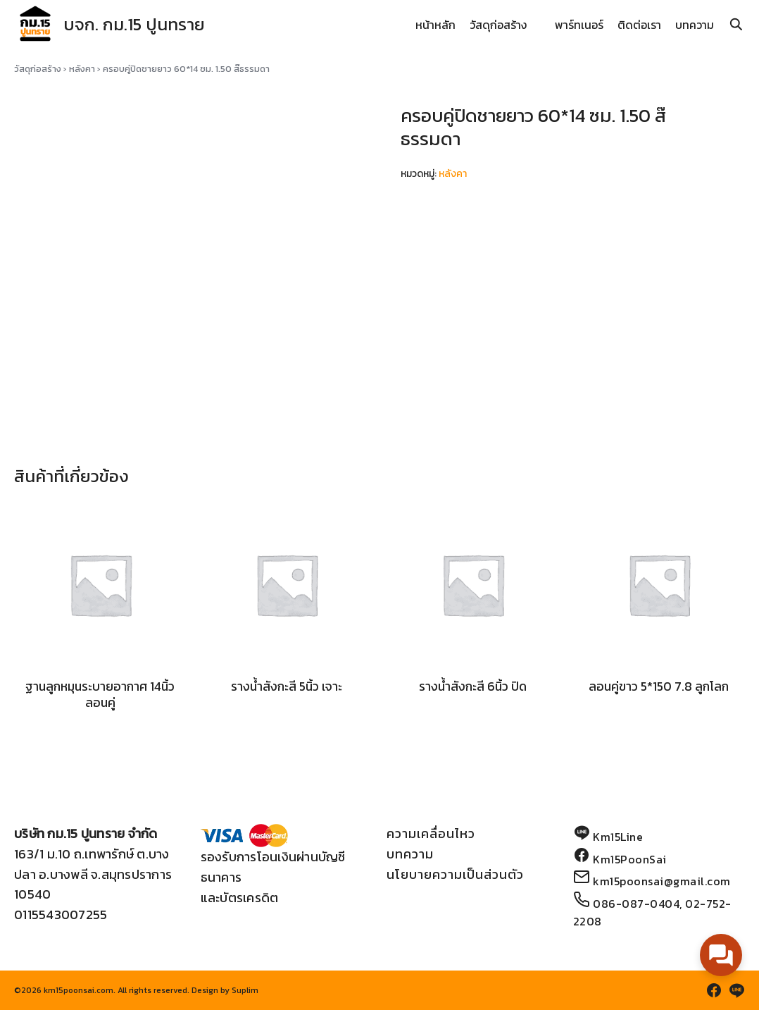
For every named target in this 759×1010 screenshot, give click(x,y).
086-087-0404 (636, 903)
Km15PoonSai (630, 859)
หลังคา (82, 68)
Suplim (245, 990)
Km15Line (618, 836)
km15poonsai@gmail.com (662, 881)
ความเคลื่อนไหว (431, 833)
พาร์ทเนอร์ (579, 24)
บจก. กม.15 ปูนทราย (134, 24)
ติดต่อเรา (639, 24)
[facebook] (713, 990)
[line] (736, 990)
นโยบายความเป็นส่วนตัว (455, 874)
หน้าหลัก (435, 24)
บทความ (694, 24)
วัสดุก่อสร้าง (498, 24)
